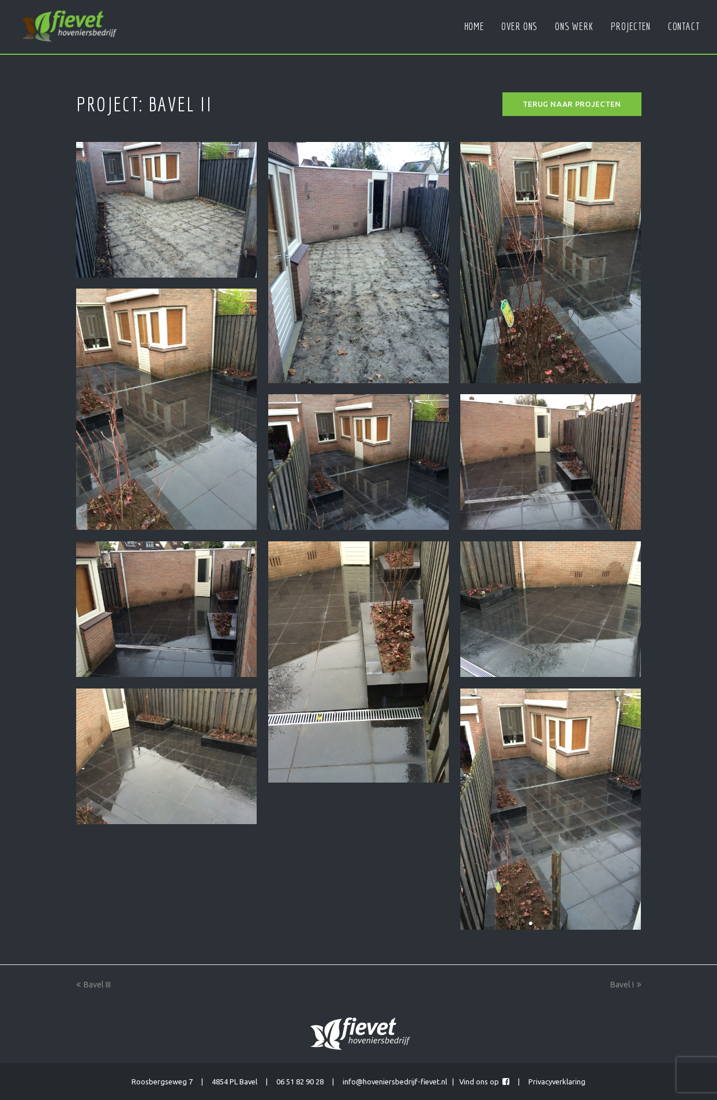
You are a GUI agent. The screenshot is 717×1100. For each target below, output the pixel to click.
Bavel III (93, 984)
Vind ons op (484, 1081)
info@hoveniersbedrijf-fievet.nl (395, 1081)
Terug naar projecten (572, 104)
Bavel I (625, 984)
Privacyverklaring (556, 1081)
